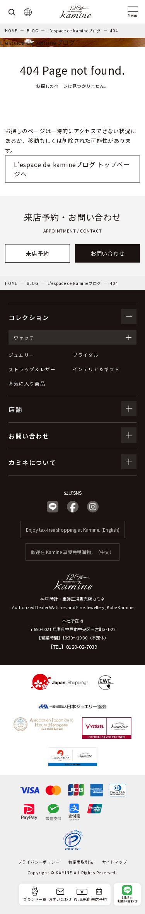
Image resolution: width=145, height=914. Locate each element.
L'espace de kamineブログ (74, 30)
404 (114, 30)
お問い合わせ (107, 253)
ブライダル (86, 355)
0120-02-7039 (81, 646)
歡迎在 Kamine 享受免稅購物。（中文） (72, 552)
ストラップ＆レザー (32, 369)
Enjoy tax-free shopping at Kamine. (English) (72, 529)
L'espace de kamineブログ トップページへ (72, 169)
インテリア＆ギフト (96, 369)
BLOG (32, 30)
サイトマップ (114, 862)
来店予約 (37, 253)
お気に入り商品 (27, 383)
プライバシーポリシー (39, 862)
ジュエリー (21, 355)
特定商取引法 (81, 862)
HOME (11, 30)
